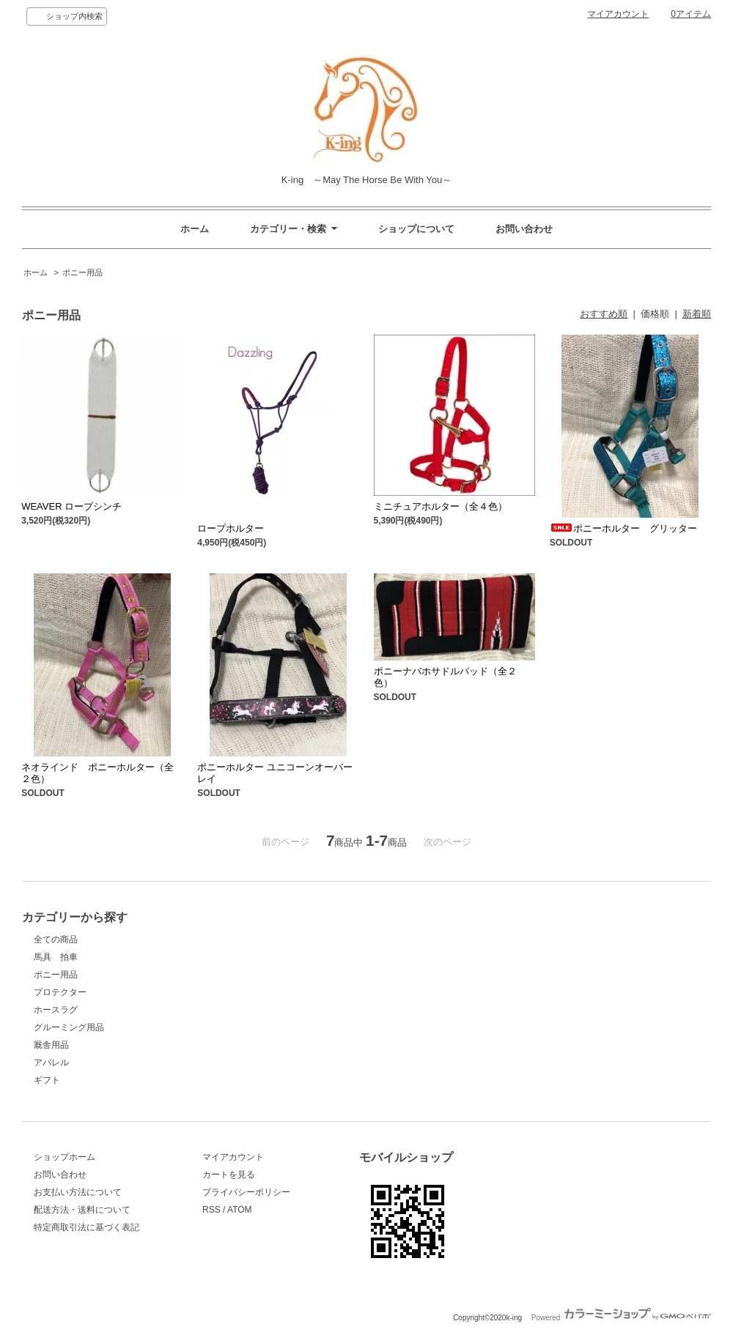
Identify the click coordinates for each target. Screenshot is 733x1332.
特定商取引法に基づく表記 (86, 1227)
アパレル (51, 1062)
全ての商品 (56, 939)
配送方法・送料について (82, 1210)
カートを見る (228, 1174)
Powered (621, 1318)
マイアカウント (618, 14)
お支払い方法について (78, 1192)
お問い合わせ (524, 228)
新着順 (696, 313)
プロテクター (60, 992)
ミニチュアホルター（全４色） (440, 506)
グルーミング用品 (69, 1027)
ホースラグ (56, 1010)
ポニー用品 (82, 272)
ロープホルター (230, 528)
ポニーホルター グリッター (623, 528)
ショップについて (416, 228)
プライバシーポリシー (246, 1192)
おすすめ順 (603, 313)
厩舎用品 (51, 1045)
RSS (211, 1210)
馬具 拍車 (56, 957)
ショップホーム (64, 1157)
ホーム (194, 228)
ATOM (239, 1210)
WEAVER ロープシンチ (71, 506)
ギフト (47, 1080)
